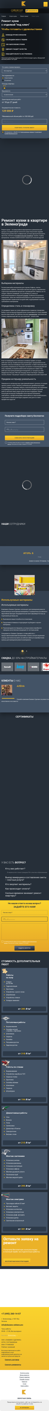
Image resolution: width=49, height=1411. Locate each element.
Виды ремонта (24, 1375)
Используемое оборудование (27, 651)
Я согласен (24, 1407)
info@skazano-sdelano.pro (12, 1325)
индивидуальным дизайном (24, 235)
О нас (24, 1384)
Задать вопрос (24, 948)
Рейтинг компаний (8, 1347)
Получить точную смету (24, 127)
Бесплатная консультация (17, 1261)
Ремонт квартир (24, 1377)
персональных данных (27, 132)
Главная (3, 16)
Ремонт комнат (24, 16)
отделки (25, 295)
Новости (24, 1381)
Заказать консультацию (24, 438)
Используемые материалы (22, 651)
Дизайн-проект (24, 1379)
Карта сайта (24, 1386)
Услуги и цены (13, 16)
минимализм (33, 314)
